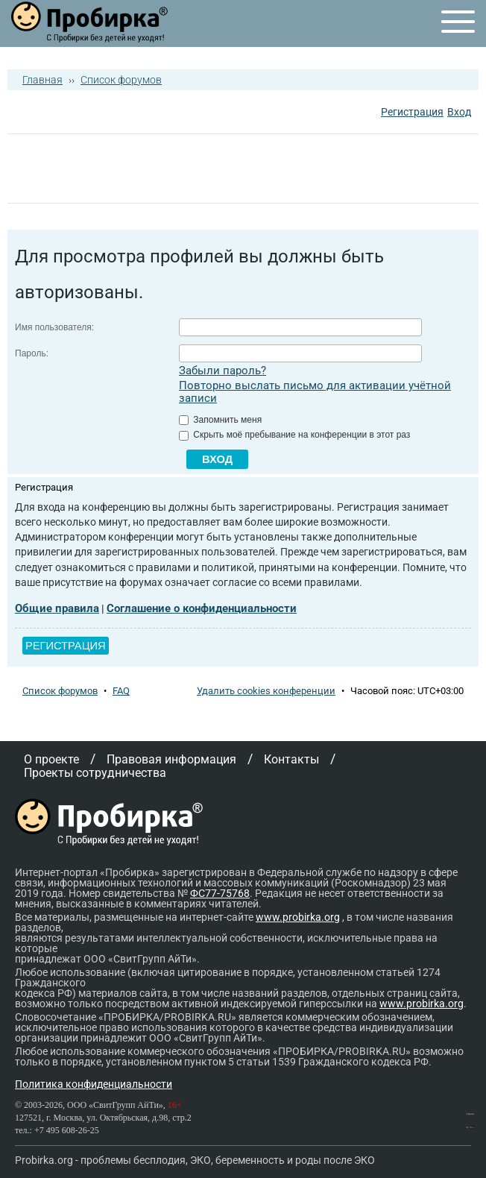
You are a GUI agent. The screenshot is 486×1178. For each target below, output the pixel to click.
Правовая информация (171, 759)
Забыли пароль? (222, 370)
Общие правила (57, 608)
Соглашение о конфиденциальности (202, 608)
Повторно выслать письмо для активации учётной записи (315, 392)
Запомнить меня (220, 420)
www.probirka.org (298, 917)
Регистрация (412, 112)
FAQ (121, 690)
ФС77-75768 (220, 893)
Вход (459, 112)
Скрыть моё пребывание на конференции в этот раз (294, 434)
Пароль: (31, 353)
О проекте (51, 759)
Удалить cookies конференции (266, 690)
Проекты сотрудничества (95, 773)
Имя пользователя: (54, 327)
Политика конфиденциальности (93, 1084)
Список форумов (121, 80)
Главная (42, 80)
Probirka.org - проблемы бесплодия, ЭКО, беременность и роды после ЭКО (195, 1160)
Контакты (291, 759)
